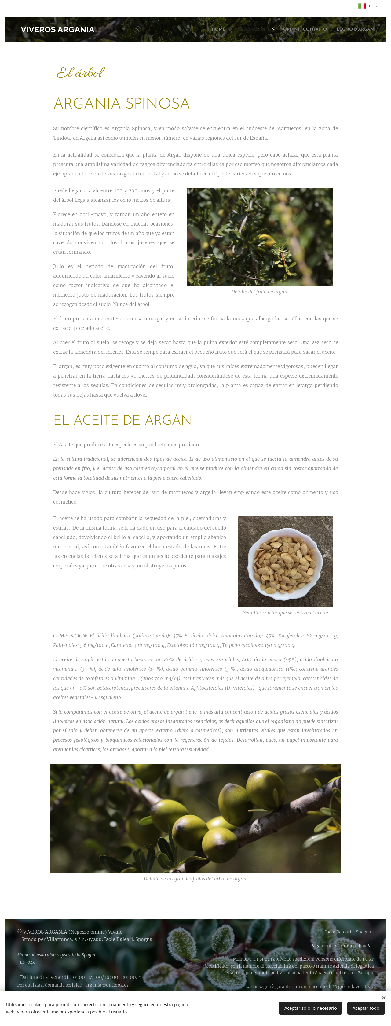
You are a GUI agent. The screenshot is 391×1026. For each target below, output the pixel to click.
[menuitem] (199, 29)
